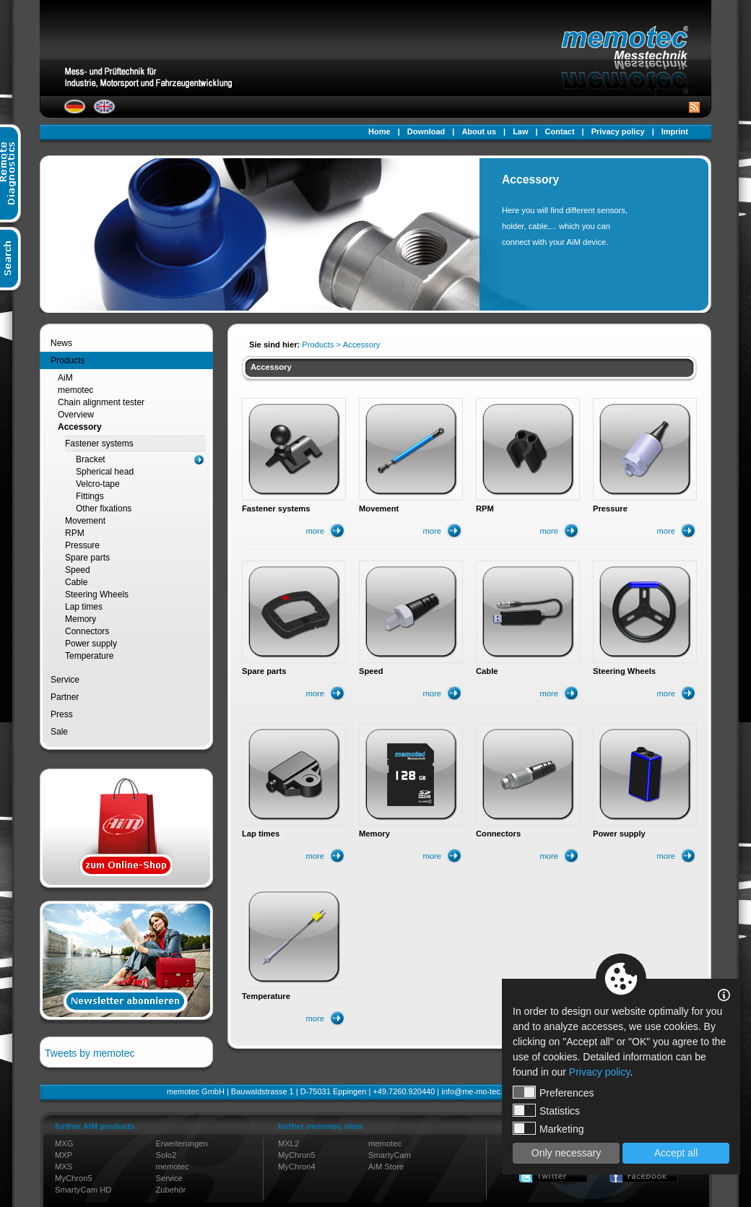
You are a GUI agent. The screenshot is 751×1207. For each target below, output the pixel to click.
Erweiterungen (182, 1143)
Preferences (553, 1092)
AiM (65, 378)
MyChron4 (297, 1166)
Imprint (674, 131)
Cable (76, 582)
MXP (63, 1155)
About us (478, 131)
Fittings (90, 496)
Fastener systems (99, 443)
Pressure (82, 545)
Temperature (89, 656)
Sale (59, 732)
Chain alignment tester (101, 402)
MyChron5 (73, 1178)
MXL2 (288, 1143)
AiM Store (386, 1166)
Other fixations (103, 508)
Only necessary (566, 1153)
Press (62, 714)
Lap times (84, 607)
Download (426, 131)
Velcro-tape (98, 484)
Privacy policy (618, 131)
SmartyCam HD (83, 1189)
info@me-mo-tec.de (476, 1091)
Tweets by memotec (90, 1053)
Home (379, 131)
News (61, 343)
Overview (76, 415)
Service (65, 680)
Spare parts (87, 558)
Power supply (91, 644)
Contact (560, 131)
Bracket (90, 459)
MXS (63, 1166)
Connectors (87, 631)
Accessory (80, 427)
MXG (64, 1143)
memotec (75, 390)
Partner (65, 697)
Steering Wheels (97, 594)
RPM (74, 533)
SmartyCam (389, 1155)
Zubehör (171, 1189)
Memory (80, 619)
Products (67, 360)
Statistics (546, 1110)
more (315, 531)
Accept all (676, 1153)
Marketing (548, 1128)
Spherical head (105, 472)
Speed (77, 570)
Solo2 (166, 1155)
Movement (85, 521)
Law (520, 131)
